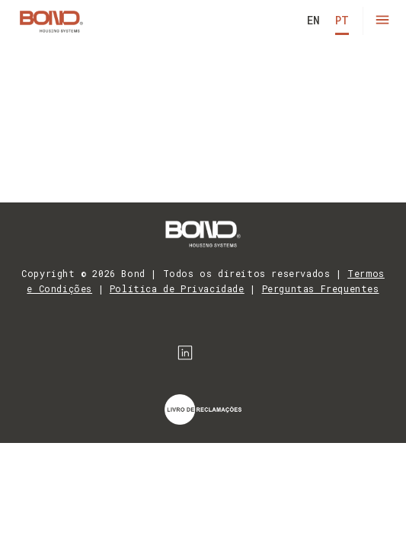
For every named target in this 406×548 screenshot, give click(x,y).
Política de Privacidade (177, 288)
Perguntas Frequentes (320, 288)
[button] (382, 21)
